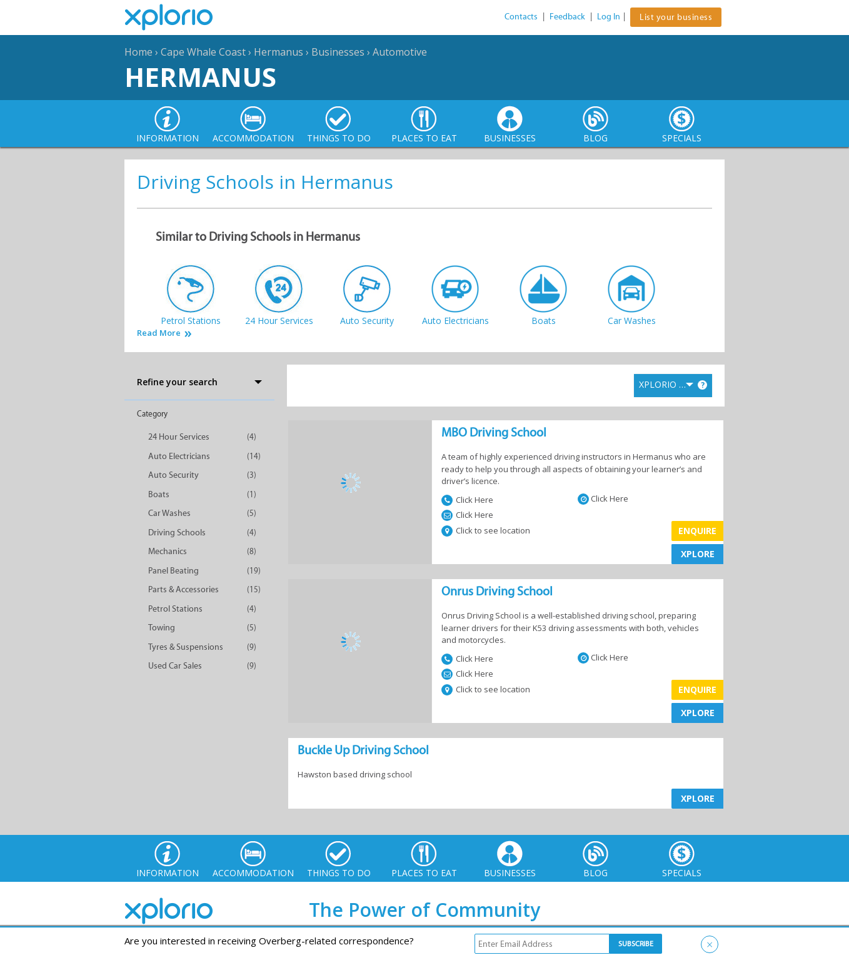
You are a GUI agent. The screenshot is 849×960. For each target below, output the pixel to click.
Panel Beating (173, 570)
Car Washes (169, 513)
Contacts (521, 16)
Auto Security (173, 475)
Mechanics (167, 551)
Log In (608, 16)
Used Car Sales (175, 665)
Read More (159, 333)
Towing (161, 627)
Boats (158, 494)
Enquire (697, 531)
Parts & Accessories (183, 589)
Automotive (400, 52)
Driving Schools (177, 532)
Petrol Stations (175, 609)
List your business (676, 17)
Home (138, 52)
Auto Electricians (179, 456)
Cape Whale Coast (203, 52)
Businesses (337, 52)
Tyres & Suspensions (185, 647)
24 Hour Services (178, 437)
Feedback (567, 16)
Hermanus (278, 52)
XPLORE (698, 554)
